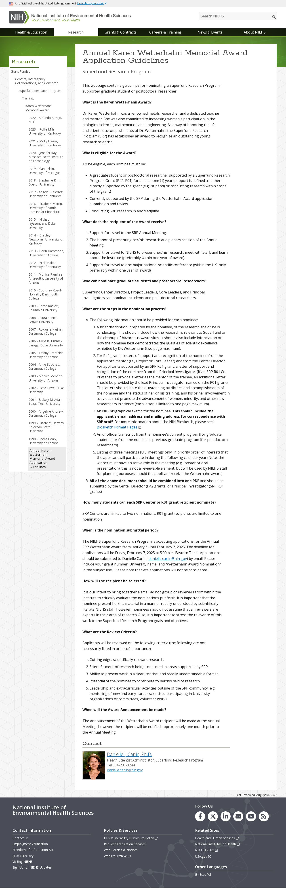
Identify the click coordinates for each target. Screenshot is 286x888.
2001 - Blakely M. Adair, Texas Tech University (46, 401)
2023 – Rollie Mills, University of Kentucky (45, 131)
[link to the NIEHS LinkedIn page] (226, 816)
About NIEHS (255, 32)
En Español (203, 874)
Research (76, 32)
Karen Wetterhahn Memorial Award (38, 108)
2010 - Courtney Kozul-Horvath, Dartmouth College (45, 294)
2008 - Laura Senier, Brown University (43, 320)
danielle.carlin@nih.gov (168, 558)
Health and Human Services (217, 838)
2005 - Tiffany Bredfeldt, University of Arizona (46, 355)
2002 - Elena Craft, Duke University (46, 390)
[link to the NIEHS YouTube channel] (251, 816)
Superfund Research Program (40, 91)
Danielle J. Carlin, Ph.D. (129, 754)
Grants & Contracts (121, 32)
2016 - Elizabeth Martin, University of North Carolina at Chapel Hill (46, 208)
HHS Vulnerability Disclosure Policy (131, 838)
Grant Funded (20, 71)
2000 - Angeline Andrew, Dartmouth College (46, 413)
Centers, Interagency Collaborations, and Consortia (36, 81)
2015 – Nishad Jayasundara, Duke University (42, 223)
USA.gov (203, 856)
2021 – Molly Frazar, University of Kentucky (45, 143)
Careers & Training (165, 32)
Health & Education (31, 32)
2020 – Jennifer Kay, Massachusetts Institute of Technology (46, 157)
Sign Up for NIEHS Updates (32, 867)
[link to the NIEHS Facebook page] (200, 816)
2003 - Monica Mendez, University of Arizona (46, 378)
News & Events (210, 32)
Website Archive (117, 856)
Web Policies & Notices (121, 850)
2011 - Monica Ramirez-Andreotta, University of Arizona (46, 278)
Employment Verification (30, 844)
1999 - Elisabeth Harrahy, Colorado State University (47, 427)
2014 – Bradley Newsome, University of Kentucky (46, 239)
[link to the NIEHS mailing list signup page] (238, 816)
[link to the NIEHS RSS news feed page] (264, 816)
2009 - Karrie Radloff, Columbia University (44, 308)
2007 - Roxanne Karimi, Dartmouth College (45, 331)
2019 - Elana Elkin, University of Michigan (45, 171)
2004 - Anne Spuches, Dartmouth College (44, 366)
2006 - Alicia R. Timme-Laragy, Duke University (46, 343)
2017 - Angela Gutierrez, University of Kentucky (46, 194)
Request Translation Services (125, 844)
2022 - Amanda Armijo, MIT (45, 120)
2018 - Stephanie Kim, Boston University (44, 182)
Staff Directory (23, 856)
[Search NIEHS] (238, 16)
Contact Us (21, 838)
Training (28, 98)
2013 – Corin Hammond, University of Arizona (46, 253)
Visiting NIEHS (23, 861)
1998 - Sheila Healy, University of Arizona (44, 441)
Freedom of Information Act (33, 850)
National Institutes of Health (217, 844)
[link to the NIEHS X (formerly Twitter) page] (213, 816)
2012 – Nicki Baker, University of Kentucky (45, 265)
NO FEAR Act (206, 850)
